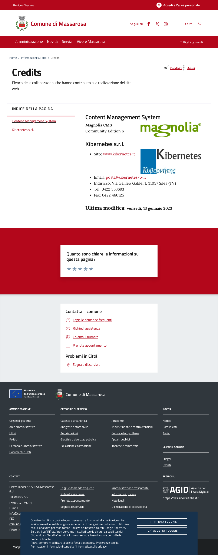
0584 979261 (23, 503)
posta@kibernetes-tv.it (126, 177)
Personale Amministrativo (25, 445)
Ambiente (118, 420)
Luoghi (167, 458)
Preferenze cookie (107, 542)
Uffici (12, 433)
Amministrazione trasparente (130, 488)
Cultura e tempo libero (125, 433)
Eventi (167, 465)
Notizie (167, 420)
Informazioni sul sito (33, 57)
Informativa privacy (124, 494)
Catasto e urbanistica (73, 420)
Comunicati (170, 426)
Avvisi (166, 433)
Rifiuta (162, 522)
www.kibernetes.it (119, 154)
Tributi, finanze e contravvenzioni (132, 426)
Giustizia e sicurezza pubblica (78, 439)
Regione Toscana (23, 5)
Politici (13, 439)
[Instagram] (164, 23)
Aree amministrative (22, 426)
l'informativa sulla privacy (90, 546)
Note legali (118, 500)
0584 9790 (21, 496)
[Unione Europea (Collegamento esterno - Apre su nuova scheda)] (28, 394)
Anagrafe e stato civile (74, 426)
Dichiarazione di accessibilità (129, 506)
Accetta (162, 531)
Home (13, 57)
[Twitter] (155, 23)
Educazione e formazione (76, 445)
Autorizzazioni (69, 433)
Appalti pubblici (121, 439)
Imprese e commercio (125, 445)
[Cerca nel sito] (200, 23)
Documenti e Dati (20, 452)
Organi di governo (20, 420)
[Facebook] (147, 23)
